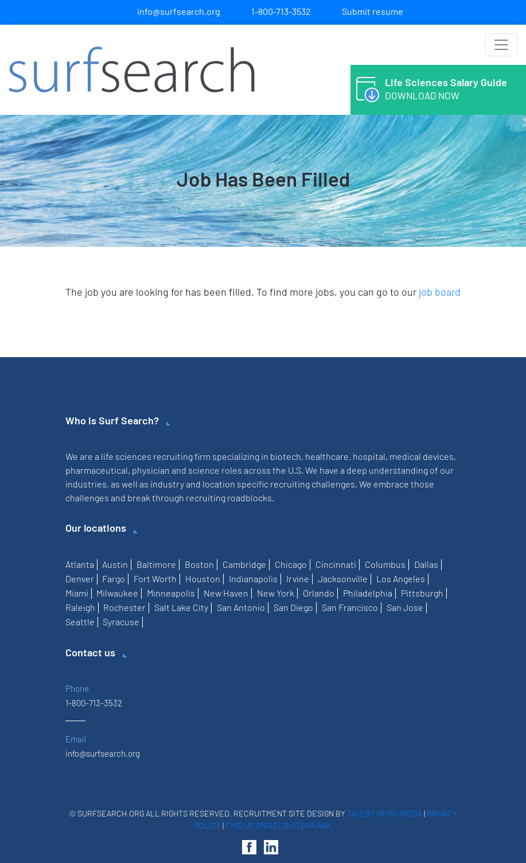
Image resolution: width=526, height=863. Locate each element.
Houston (202, 578)
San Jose (405, 607)
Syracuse (121, 621)
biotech (285, 456)
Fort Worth (155, 578)
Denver (79, 578)
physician (151, 470)
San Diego (293, 607)
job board (440, 291)
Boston (199, 564)
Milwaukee (117, 592)
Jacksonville (343, 578)
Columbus (385, 564)
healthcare (327, 456)
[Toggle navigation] (501, 44)
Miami (76, 592)
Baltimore (156, 564)
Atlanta (79, 564)
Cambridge (244, 564)
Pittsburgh (422, 592)
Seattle (80, 621)
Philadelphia (367, 592)
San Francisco (350, 607)
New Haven (226, 592)
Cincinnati (335, 564)
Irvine (297, 578)
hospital (369, 456)
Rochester (124, 607)
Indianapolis (253, 578)
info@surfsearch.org (178, 11)
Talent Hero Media (384, 813)
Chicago (291, 564)
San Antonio (241, 607)
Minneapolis (171, 592)
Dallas (426, 564)
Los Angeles (400, 578)
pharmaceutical (96, 470)
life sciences (126, 456)
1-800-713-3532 (281, 11)
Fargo (113, 578)
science (204, 470)
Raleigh (80, 607)
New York (275, 592)
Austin (115, 564)
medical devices (421, 456)
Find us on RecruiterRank (278, 825)
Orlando (318, 592)
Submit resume (372, 11)
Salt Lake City (181, 607)
